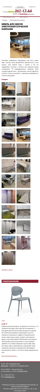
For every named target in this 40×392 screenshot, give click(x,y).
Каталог (20, 6)
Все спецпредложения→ (10, 356)
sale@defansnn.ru (10, 377)
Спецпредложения (10, 11)
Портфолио (27, 11)
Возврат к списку (7, 270)
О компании (7, 6)
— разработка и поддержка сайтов (15, 366)
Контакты (23, 17)
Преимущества (8, 17)
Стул (3, 321)
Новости (32, 6)
